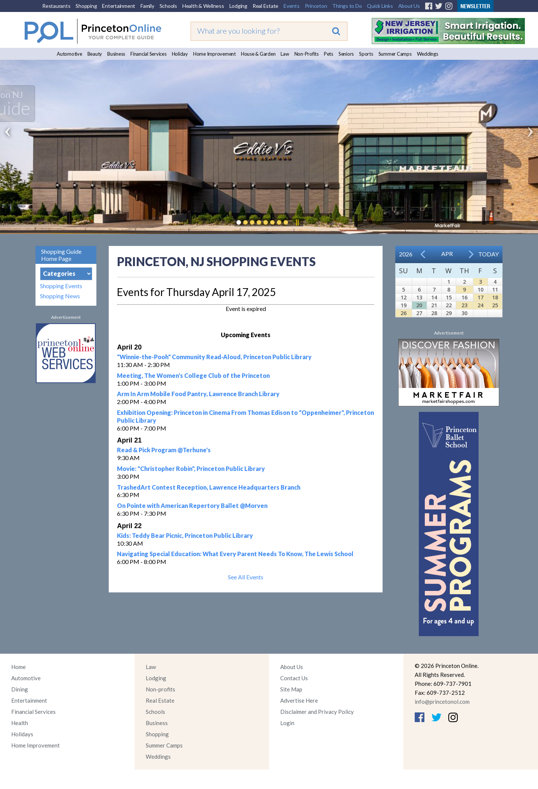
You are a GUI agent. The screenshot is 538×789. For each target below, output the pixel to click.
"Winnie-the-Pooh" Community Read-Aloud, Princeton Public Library (214, 356)
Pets (328, 54)
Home (18, 666)
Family (147, 6)
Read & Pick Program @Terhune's (164, 449)
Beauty (94, 54)
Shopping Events (61, 285)
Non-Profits (306, 54)
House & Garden (258, 54)
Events (292, 6)
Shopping (86, 6)
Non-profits (160, 689)
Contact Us (294, 678)
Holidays (22, 734)
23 (464, 305)
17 (480, 297)
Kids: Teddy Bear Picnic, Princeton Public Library (185, 535)
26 (403, 313)
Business (116, 54)
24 (480, 305)
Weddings (427, 54)
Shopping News (60, 295)
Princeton (316, 6)
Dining (19, 689)
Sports (366, 54)
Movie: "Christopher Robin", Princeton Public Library (191, 468)
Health (19, 722)
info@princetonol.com (442, 701)
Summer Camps (395, 54)
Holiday (180, 54)
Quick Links (380, 6)
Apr (447, 253)
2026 (405, 254)
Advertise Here (299, 700)
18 (495, 297)
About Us (409, 6)
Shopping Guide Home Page (61, 255)
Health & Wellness (203, 6)
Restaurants (56, 6)
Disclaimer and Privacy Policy (317, 711)
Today (488, 254)
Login (287, 722)
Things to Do (347, 6)
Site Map (291, 689)
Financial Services (148, 54)
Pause (297, 222)
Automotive (69, 54)
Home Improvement (214, 54)
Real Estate (265, 6)
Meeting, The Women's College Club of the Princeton (193, 375)
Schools (168, 6)
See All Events (245, 576)
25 (495, 305)
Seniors (346, 54)
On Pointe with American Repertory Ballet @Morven (192, 505)
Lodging (238, 6)
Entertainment (118, 6)
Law (285, 54)
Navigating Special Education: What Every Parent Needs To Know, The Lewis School (235, 553)
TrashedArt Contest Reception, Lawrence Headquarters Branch (208, 487)
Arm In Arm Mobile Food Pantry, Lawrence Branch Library (198, 393)
